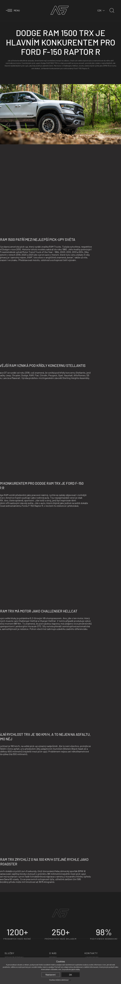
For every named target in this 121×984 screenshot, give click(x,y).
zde (70, 980)
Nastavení (51, 974)
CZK (99, 10)
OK (70, 974)
